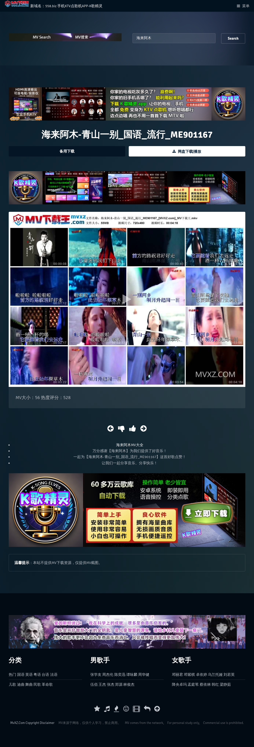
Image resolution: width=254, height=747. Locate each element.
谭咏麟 (131, 674)
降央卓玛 (179, 684)
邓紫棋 (189, 674)
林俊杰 (128, 684)
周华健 (143, 674)
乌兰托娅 (215, 674)
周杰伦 (107, 674)
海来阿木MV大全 (129, 445)
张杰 (110, 684)
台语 (45, 674)
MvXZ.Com (17, 723)
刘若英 (229, 674)
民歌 (37, 684)
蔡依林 (205, 684)
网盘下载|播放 (189, 151)
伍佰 (94, 684)
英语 (29, 674)
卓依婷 (201, 674)
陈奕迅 (120, 674)
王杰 (102, 684)
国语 (21, 674)
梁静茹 (225, 684)
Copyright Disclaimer (40, 723)
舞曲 (29, 684)
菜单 (246, 6)
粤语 (37, 674)
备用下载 (67, 151)
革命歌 (47, 684)
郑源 (119, 684)
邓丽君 (177, 674)
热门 (12, 674)
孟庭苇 (193, 684)
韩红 (215, 684)
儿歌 (12, 684)
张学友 (95, 674)
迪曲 (21, 684)
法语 (54, 674)
